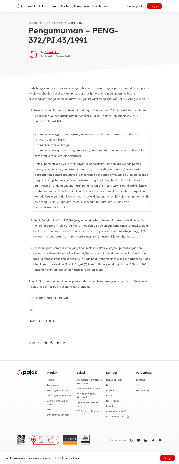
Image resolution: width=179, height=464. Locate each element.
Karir (138, 385)
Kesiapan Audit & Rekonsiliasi (86, 395)
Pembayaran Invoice (59, 395)
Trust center (143, 390)
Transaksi (52, 385)
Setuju (167, 458)
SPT (49, 409)
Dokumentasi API (116, 416)
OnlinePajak (52, 52)
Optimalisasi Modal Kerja (87, 404)
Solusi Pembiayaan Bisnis (57, 402)
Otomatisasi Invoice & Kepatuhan (89, 381)
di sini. (75, 458)
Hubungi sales (135, 6)
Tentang (140, 379)
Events (110, 395)
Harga (50, 379)
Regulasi (111, 406)
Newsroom (112, 400)
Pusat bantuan (114, 411)
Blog (109, 385)
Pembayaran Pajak (57, 390)
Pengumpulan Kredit (88, 388)
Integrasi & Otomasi (58, 414)
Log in (154, 6)
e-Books (111, 390)
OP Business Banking (89, 411)
